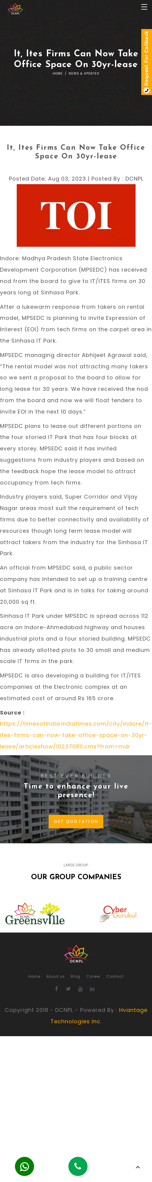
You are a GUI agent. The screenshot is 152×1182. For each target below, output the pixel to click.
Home (58, 73)
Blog (75, 976)
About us (55, 976)
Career (93, 976)
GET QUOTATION (76, 821)
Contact (115, 976)
